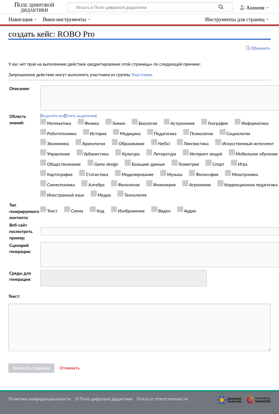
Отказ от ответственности (162, 398)
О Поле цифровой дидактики (104, 398)
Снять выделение (80, 115)
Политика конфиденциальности (39, 398)
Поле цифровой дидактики (34, 7)
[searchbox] (45, 277)
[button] (70, 368)
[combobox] (123, 278)
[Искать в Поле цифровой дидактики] (150, 7)
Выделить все (52, 115)
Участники (141, 74)
